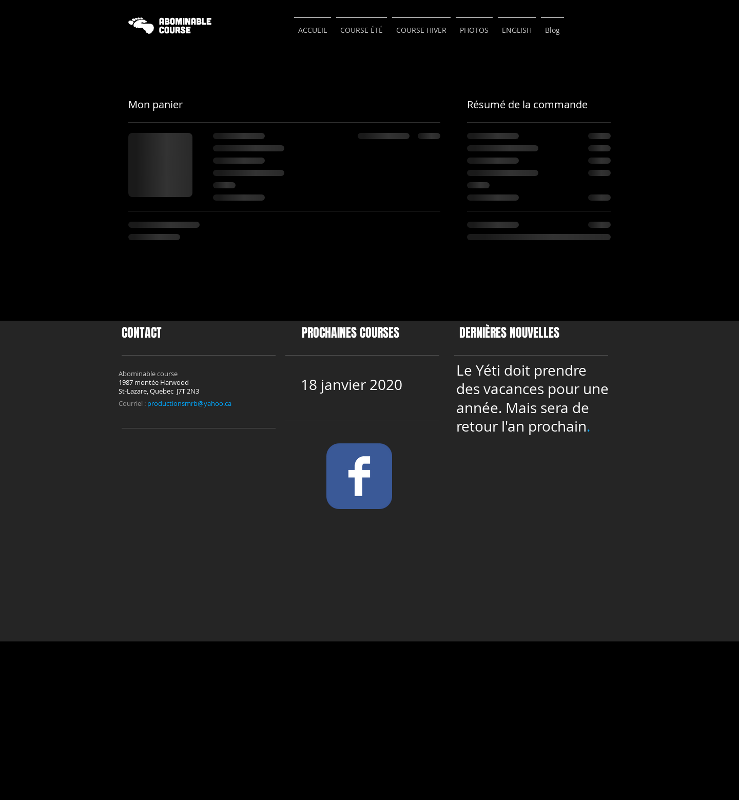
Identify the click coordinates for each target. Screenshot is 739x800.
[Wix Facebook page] (359, 476)
